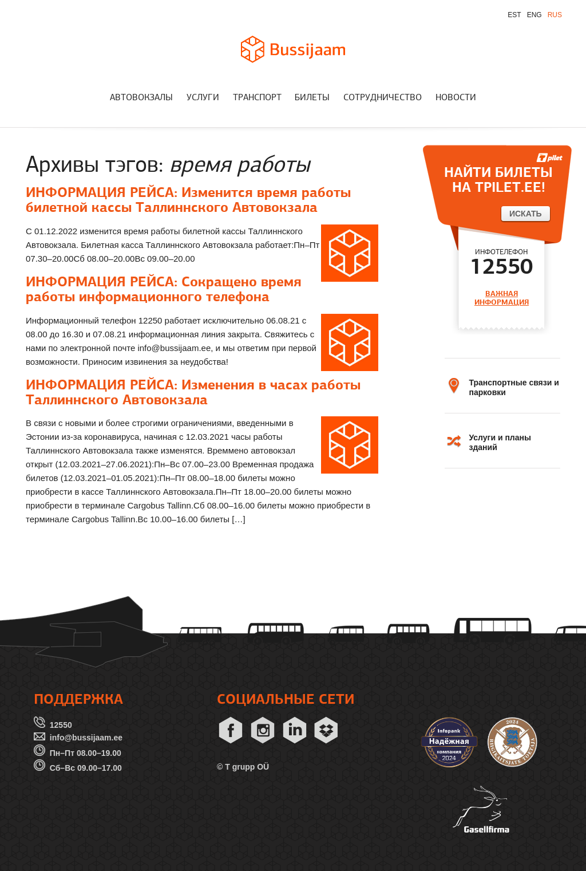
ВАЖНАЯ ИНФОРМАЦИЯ (501, 298)
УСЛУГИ (203, 98)
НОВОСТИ (455, 98)
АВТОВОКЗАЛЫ (141, 98)
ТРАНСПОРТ (257, 98)
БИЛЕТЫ (312, 98)
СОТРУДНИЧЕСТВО (382, 98)
